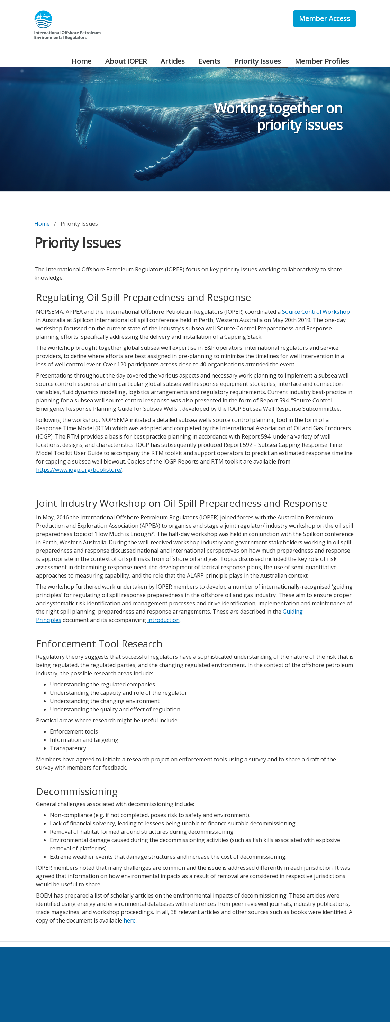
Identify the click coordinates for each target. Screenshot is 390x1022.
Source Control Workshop (316, 311)
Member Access (324, 18)
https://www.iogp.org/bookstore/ (79, 470)
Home (81, 61)
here (130, 920)
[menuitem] (81, 62)
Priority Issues (257, 61)
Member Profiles (322, 61)
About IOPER (126, 61)
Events (209, 61)
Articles (173, 61)
